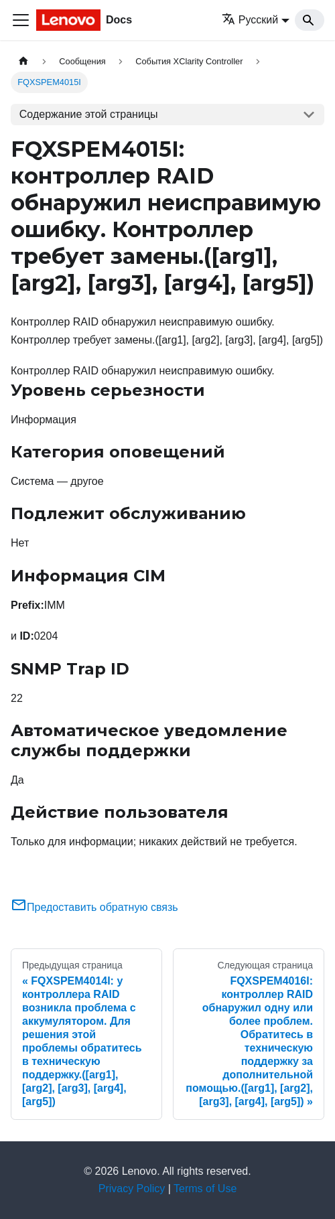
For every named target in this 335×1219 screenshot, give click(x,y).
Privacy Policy (131, 1188)
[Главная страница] (23, 61)
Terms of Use (205, 1188)
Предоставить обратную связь (94, 907)
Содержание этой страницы (88, 114)
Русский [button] (250, 19)
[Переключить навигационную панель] (21, 20)
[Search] (309, 20)
